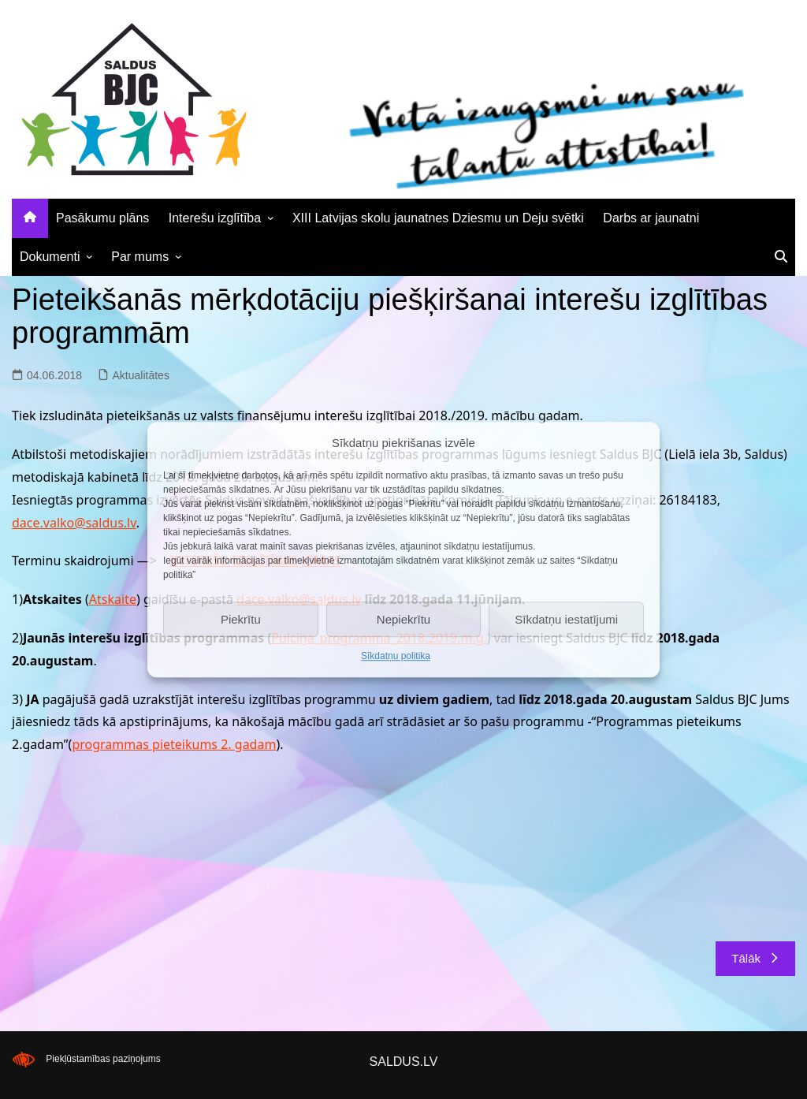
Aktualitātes (141, 375)
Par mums (140, 256)
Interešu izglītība (215, 218)
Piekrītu (241, 619)
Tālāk (755, 958)
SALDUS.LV (404, 1061)
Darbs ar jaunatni (651, 218)
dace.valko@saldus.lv (74, 522)
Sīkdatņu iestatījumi (566, 619)
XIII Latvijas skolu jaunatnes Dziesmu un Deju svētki (438, 218)
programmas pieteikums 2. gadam (174, 744)
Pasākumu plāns (102, 218)
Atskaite (112, 599)
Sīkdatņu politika (395, 655)
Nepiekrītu (403, 619)
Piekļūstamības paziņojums (103, 1058)
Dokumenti (50, 256)
